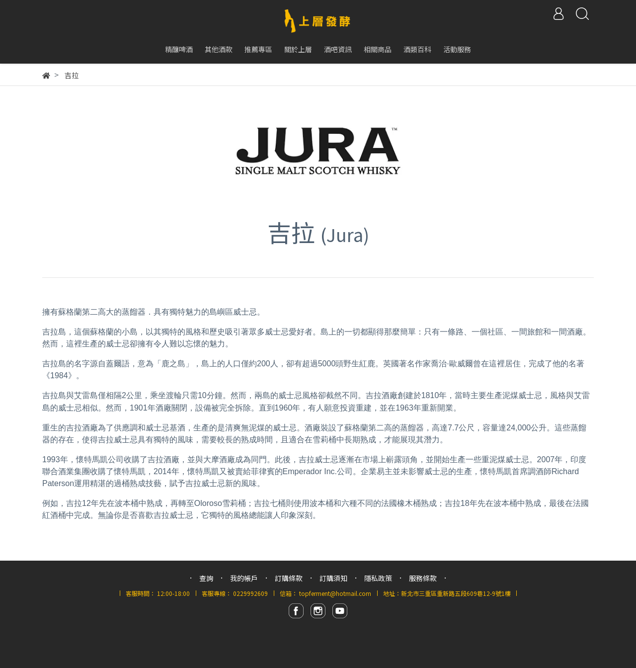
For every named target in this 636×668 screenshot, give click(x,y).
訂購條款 (289, 578)
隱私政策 (378, 578)
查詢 (206, 578)
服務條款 (423, 578)
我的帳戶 (244, 578)
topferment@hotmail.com (335, 593)
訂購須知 (333, 578)
